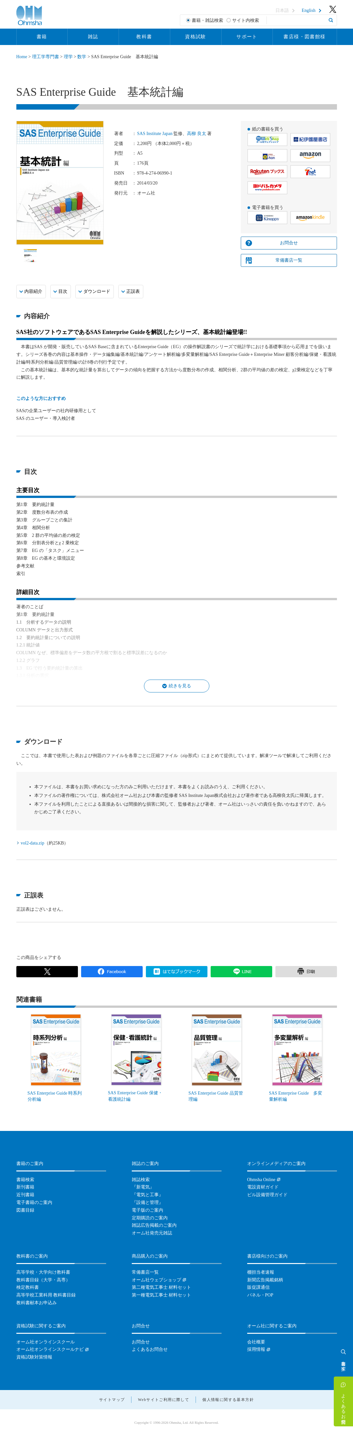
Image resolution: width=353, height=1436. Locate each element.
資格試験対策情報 (34, 1357)
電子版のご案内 (147, 1210)
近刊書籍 (25, 1194)
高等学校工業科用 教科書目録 (46, 1295)
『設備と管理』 (147, 1202)
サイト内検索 (245, 20)
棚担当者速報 (260, 1272)
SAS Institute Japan (154, 133)
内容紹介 (33, 291)
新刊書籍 (25, 1187)
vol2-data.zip (32, 843)
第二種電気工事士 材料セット (161, 1287)
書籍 (42, 36)
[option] (30, 255)
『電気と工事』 (147, 1194)
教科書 (144, 36)
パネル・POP (260, 1295)
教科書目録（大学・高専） (43, 1280)
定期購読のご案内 (150, 1217)
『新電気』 (143, 1187)
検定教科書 (27, 1287)
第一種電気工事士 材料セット (161, 1295)
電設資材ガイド (263, 1187)
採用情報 (256, 1349)
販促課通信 (258, 1287)
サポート (246, 36)
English (308, 10)
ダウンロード (96, 291)
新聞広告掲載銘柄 (265, 1280)
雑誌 (93, 36)
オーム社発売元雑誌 (152, 1233)
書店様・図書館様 (304, 36)
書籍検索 (25, 1179)
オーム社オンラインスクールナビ (50, 1349)
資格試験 (195, 36)
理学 (68, 56)
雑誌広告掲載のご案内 (154, 1225)
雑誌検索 (141, 1179)
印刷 (306, 972)
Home (21, 56)
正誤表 (133, 291)
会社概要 (256, 1342)
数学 (81, 56)
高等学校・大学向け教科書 (43, 1272)
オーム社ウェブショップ (156, 1280)
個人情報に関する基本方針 (228, 1399)
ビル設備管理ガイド (267, 1194)
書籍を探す (343, 1363)
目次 (62, 291)
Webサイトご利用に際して (163, 1399)
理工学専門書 (45, 56)
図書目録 (25, 1210)
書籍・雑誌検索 (207, 20)
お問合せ (289, 242)
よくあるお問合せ (343, 1406)
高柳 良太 (196, 133)
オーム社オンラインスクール (45, 1342)
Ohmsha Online (261, 1179)
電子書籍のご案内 (34, 1202)
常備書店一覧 (288, 260)
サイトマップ (112, 1399)
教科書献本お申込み (36, 1302)
